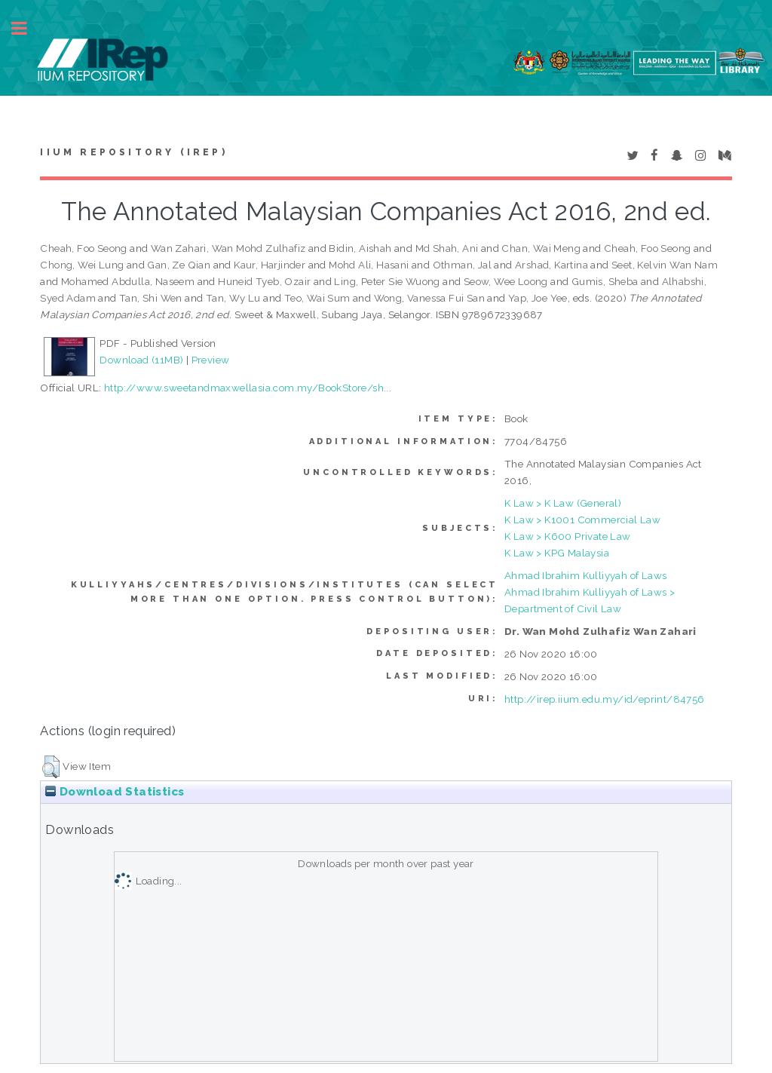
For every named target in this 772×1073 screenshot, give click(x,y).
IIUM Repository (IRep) (133, 152)
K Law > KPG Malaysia (556, 553)
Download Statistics (114, 792)
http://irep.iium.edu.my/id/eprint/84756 (604, 699)
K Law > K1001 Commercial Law (582, 520)
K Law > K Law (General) (562, 503)
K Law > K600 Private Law (567, 536)
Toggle (27, 28)
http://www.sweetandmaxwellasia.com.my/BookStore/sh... (247, 388)
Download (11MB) (141, 360)
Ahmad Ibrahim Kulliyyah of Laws (585, 575)
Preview (210, 360)
